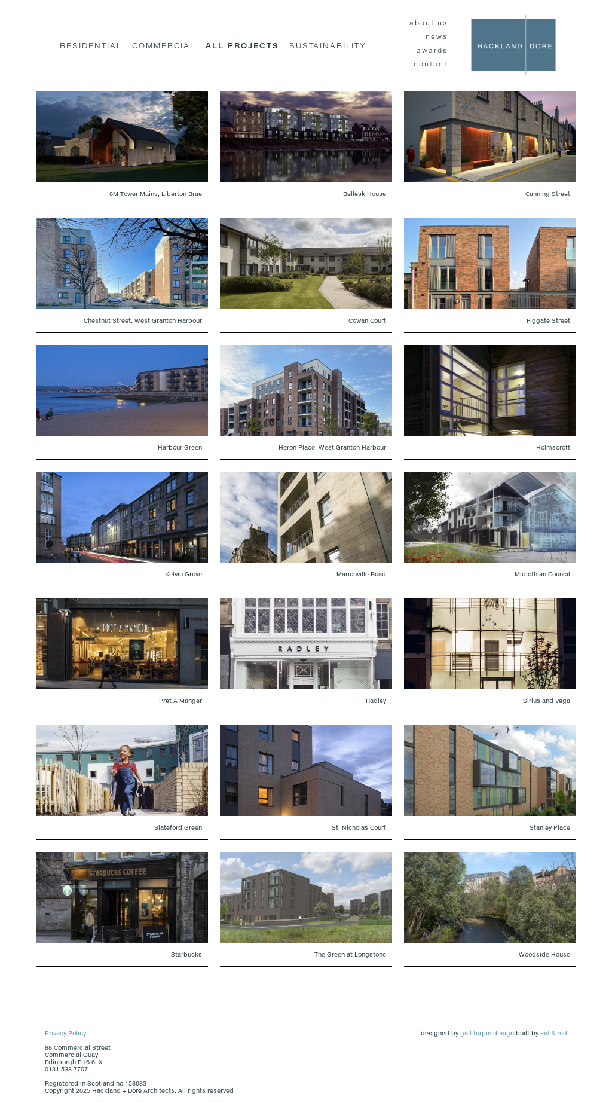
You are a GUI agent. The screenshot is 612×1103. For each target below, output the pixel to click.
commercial (163, 45)
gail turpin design (487, 1033)
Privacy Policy (65, 1033)
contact (431, 64)
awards (432, 50)
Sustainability (327, 45)
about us (428, 22)
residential (91, 45)
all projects (242, 45)
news (437, 36)
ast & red (553, 1033)
